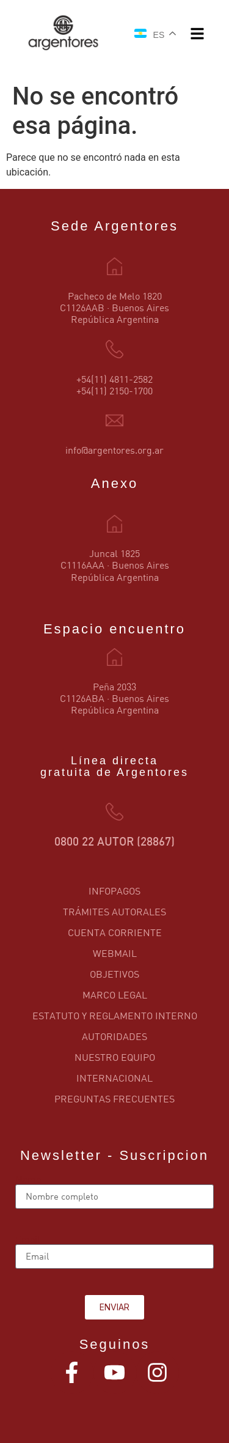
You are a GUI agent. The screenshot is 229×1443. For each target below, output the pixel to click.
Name (28, 1179)
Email (27, 1239)
